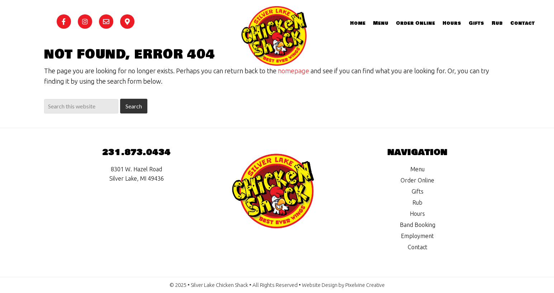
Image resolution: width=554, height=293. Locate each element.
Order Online (417, 180)
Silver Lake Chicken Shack (286, 45)
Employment (417, 236)
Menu (417, 169)
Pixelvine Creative (365, 285)
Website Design (319, 285)
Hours (417, 213)
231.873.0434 (136, 152)
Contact (417, 247)
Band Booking (417, 225)
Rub (417, 202)
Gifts (417, 191)
